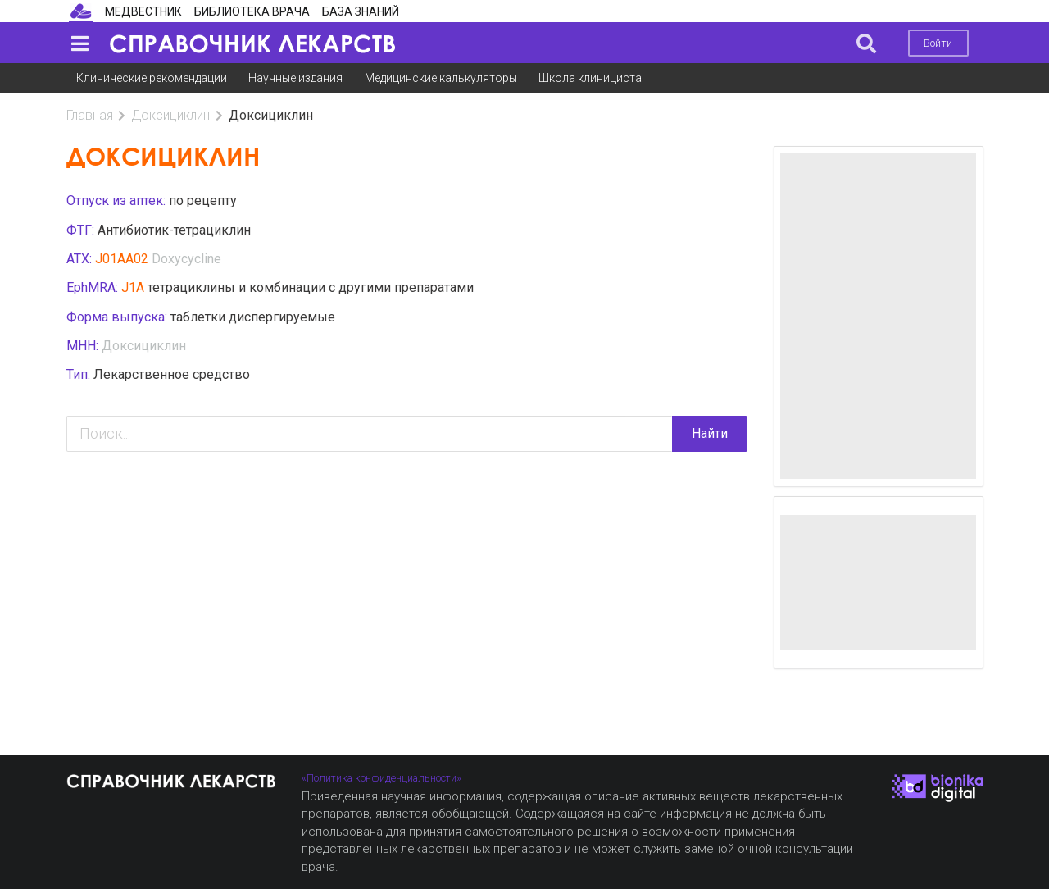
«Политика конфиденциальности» (381, 778)
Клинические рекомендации (151, 77)
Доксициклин (170, 115)
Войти (938, 43)
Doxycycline (186, 259)
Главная (89, 115)
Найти (710, 433)
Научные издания (295, 77)
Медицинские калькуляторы (441, 77)
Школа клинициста (590, 77)
